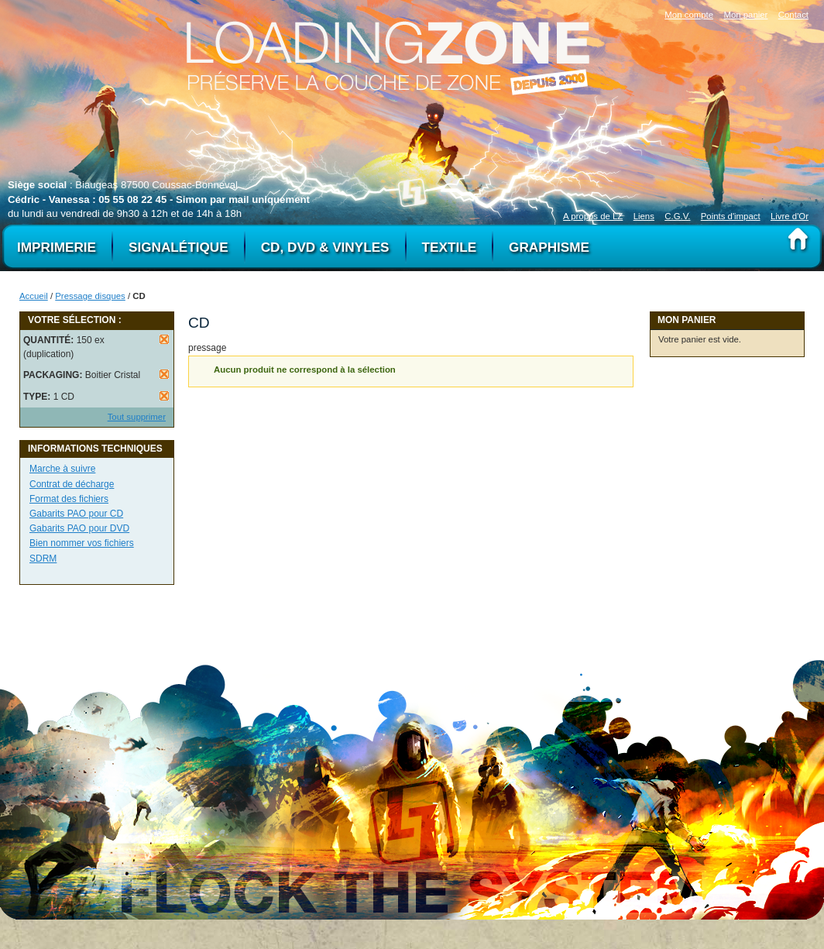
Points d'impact (730, 216)
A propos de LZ (593, 216)
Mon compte (688, 14)
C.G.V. (677, 216)
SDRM (43, 558)
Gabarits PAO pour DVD (79, 528)
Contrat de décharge (71, 484)
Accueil (33, 296)
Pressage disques (90, 296)
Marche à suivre (62, 468)
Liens (643, 216)
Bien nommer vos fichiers (81, 543)
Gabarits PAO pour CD (76, 513)
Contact (793, 14)
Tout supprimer (137, 416)
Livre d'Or (790, 216)
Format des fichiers (68, 498)
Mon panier (745, 14)
